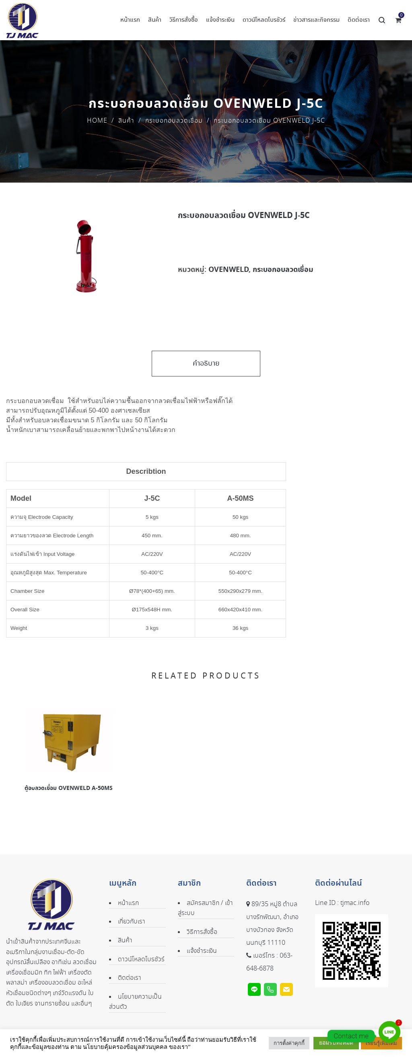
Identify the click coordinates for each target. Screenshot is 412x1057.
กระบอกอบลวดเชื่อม (174, 120)
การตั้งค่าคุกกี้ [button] (289, 1043)
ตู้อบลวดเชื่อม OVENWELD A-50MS (69, 788)
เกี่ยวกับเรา (131, 921)
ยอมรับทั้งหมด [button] (336, 1043)
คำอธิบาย (206, 363)
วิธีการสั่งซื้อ (202, 932)
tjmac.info (354, 903)
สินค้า (126, 120)
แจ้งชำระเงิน (202, 951)
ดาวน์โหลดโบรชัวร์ (141, 959)
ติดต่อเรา (129, 978)
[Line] (389, 1036)
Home (97, 120)
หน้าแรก (128, 903)
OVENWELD (228, 269)
